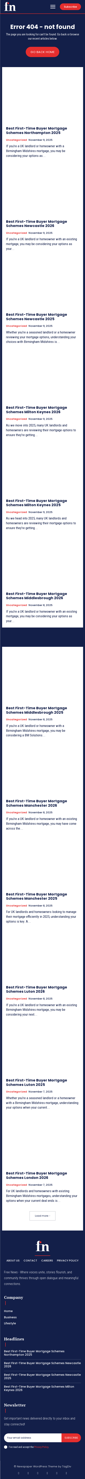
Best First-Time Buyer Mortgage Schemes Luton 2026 (36, 989)
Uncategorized (16, 140)
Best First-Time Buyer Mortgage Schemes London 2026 (36, 1175)
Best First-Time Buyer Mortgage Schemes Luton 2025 (36, 1082)
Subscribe (71, 1437)
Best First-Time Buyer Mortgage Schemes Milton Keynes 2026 (36, 409)
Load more (42, 1215)
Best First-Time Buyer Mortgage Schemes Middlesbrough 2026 (36, 596)
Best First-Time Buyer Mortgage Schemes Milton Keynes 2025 (36, 503)
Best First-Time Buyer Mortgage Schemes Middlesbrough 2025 (36, 710)
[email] (32, 1437)
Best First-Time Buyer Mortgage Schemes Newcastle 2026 (36, 223)
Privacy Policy (41, 1446)
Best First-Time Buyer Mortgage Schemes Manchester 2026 (36, 803)
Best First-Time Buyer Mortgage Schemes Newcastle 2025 (36, 316)
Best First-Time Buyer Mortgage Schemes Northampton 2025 (36, 130)
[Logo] (10, 6)
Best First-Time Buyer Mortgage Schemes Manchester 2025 (36, 896)
